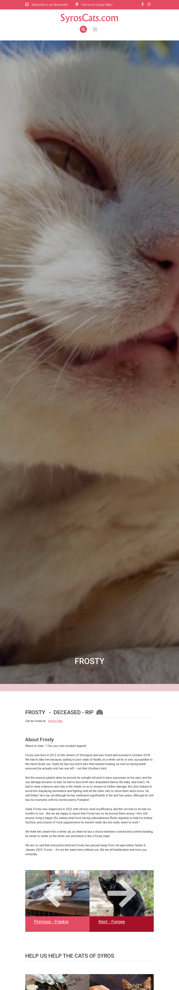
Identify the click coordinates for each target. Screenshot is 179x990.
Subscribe (46, 4)
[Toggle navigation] (95, 29)
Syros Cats (55, 721)
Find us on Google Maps (94, 4)
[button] (83, 29)
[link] (25, 976)
